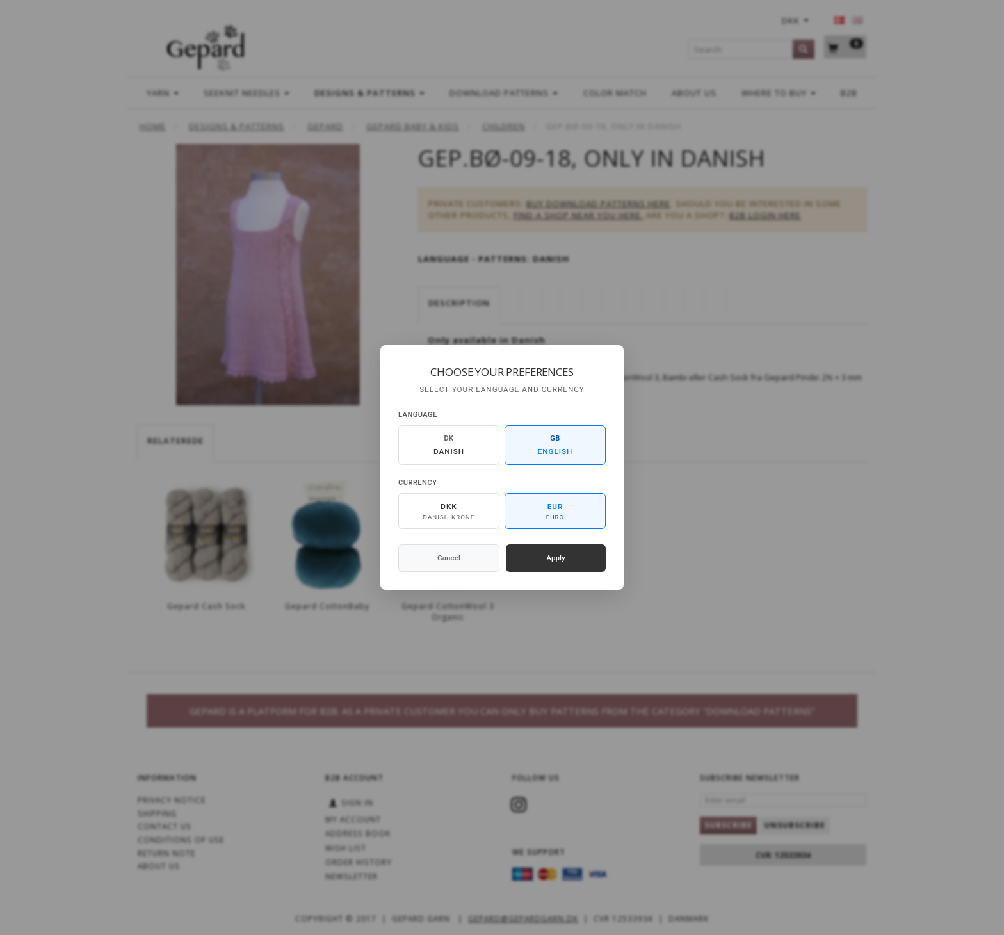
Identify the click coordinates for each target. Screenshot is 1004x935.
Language (417, 415)
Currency (417, 482)
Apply (555, 557)
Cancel (448, 557)
